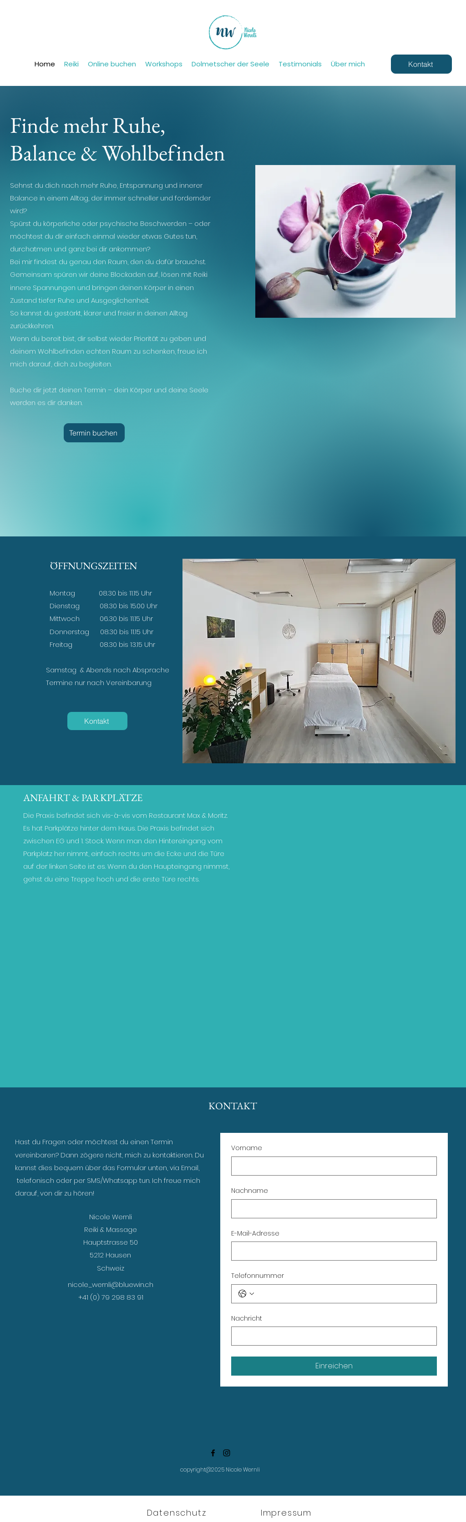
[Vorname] (331, 1166)
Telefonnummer (257, 1276)
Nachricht (246, 1318)
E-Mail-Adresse (255, 1233)
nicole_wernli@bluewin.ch (110, 1284)
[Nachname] (331, 1209)
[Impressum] (287, 1513)
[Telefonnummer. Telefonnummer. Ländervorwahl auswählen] (246, 1293)
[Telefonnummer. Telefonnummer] (343, 1294)
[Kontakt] (421, 64)
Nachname (249, 1191)
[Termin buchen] (94, 432)
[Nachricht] (331, 1336)
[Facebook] (213, 1452)
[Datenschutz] (177, 1513)
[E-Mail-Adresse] (331, 1251)
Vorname (246, 1148)
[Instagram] (226, 1452)
